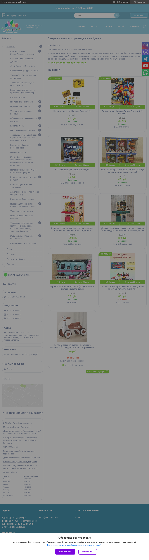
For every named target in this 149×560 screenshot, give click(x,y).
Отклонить (87, 552)
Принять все (65, 552)
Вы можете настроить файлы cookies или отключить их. (73, 545)
